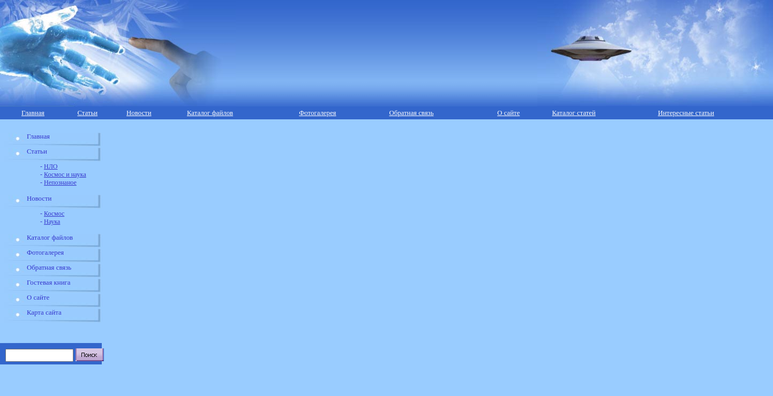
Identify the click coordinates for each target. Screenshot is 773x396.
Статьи (87, 113)
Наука (52, 221)
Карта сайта (44, 312)
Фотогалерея (317, 113)
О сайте (508, 113)
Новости (138, 113)
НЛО (50, 166)
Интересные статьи (686, 113)
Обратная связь (411, 113)
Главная (32, 113)
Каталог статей (573, 113)
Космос (54, 213)
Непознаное (60, 182)
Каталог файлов (210, 113)
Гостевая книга (48, 282)
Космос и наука (65, 174)
